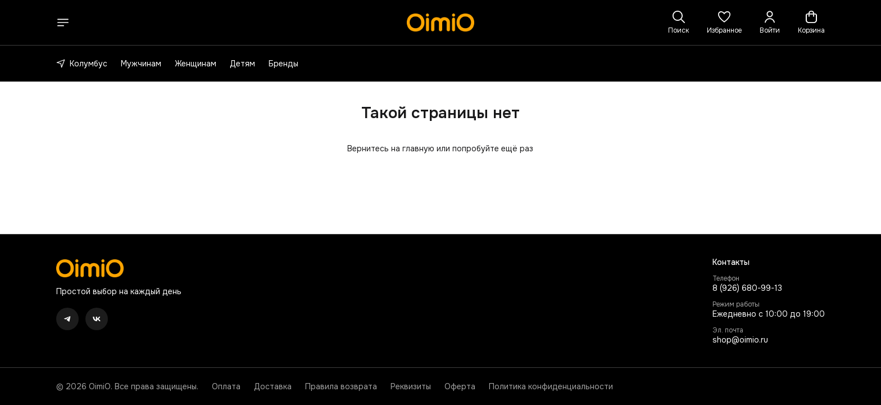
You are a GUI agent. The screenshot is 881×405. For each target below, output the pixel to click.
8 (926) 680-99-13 (747, 288)
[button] (724, 22)
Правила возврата (341, 386)
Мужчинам (141, 63)
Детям (242, 63)
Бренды (283, 63)
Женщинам (195, 63)
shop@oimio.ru (740, 340)
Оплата (226, 386)
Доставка (273, 386)
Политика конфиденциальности (551, 386)
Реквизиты (410, 386)
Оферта (459, 386)
